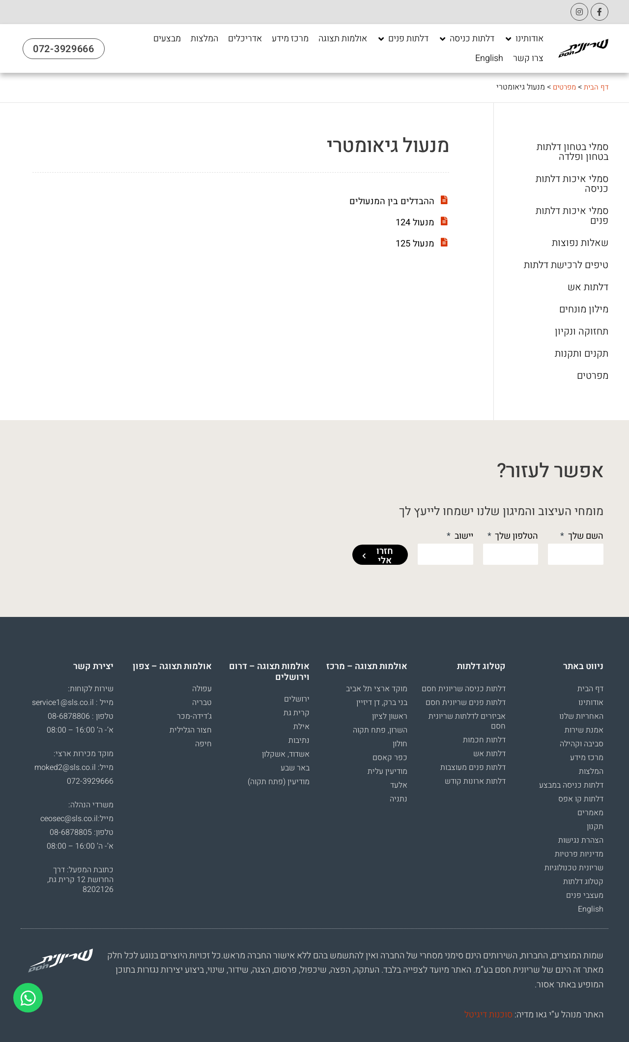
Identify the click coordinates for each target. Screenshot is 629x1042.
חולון (400, 744)
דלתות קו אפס (580, 799)
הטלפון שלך (515, 536)
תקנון (595, 826)
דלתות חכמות (484, 740)
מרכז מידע (586, 758)
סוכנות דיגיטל (488, 1014)
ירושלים (297, 699)
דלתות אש (588, 287)
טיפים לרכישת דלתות (566, 265)
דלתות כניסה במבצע (571, 785)
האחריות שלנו (581, 716)
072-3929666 (90, 781)
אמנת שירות (584, 730)
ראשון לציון (389, 716)
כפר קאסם (389, 758)
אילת (301, 727)
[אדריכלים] (245, 39)
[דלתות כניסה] (466, 39)
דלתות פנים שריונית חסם (466, 702)
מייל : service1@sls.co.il (73, 702)
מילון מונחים (583, 309)
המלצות (591, 771)
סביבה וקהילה (581, 744)
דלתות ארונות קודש (475, 781)
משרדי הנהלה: (91, 805)
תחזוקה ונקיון (581, 332)
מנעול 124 (413, 222)
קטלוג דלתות (583, 882)
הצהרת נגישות (580, 840)
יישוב (463, 536)
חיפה (203, 744)
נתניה (398, 799)
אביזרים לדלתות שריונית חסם (467, 721)
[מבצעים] (167, 39)
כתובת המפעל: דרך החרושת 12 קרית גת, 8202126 (80, 879)
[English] (489, 58)
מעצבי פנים (584, 895)
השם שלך (584, 536)
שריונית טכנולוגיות (573, 868)
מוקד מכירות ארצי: (84, 754)
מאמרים (590, 813)
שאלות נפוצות (580, 243)
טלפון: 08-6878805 (82, 832)
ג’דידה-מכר (194, 716)
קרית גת (297, 713)
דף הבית (595, 87)
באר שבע (295, 768)
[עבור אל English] (489, 58)
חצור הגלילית (191, 730)
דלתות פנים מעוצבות (473, 767)
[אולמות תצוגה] (343, 39)
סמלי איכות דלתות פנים (572, 216)
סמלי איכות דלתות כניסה (572, 184)
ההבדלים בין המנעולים (388, 201)
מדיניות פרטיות (579, 854)
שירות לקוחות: (91, 689)
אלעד (398, 785)
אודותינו (590, 702)
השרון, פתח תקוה (380, 730)
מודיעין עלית (387, 771)
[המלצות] (204, 39)
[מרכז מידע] (290, 39)
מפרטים (561, 87)
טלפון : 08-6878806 (81, 716)
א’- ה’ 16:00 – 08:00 (80, 730)
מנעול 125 (413, 243)
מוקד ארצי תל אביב (376, 689)
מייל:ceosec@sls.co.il (77, 819)
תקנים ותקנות (581, 354)
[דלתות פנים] (402, 39)
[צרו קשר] (528, 58)
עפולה (202, 689)
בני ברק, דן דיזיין (381, 702)
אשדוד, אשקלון (286, 754)
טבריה (202, 702)
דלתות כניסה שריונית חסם (464, 689)
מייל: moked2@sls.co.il (74, 767)
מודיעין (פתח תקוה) (279, 782)
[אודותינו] (523, 39)
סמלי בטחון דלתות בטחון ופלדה (572, 152)
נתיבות (299, 740)
